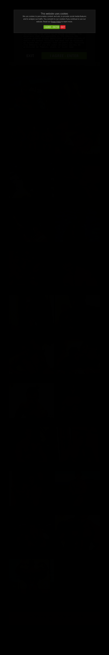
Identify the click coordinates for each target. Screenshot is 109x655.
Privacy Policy (56, 21)
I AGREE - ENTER (51, 27)
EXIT (63, 27)
